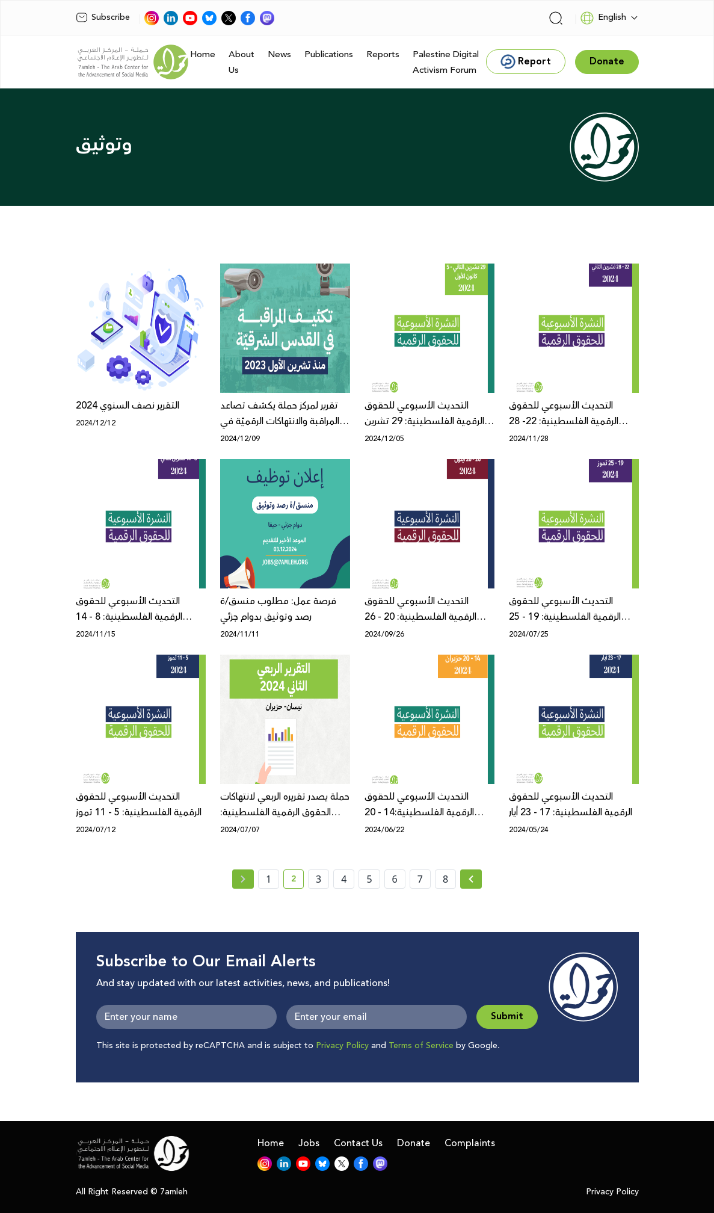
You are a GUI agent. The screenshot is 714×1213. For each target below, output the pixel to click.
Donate (413, 1143)
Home (202, 54)
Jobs (308, 1143)
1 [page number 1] (268, 879)
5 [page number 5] (369, 879)
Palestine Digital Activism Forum (446, 62)
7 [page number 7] (420, 879)
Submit (507, 1016)
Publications (328, 54)
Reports (382, 54)
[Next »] (471, 879)
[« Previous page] (243, 879)
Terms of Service (421, 1045)
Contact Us (358, 1143)
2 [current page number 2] (297, 880)
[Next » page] (471, 879)
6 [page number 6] (395, 879)
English (603, 18)
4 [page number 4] (343, 879)
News (279, 54)
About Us (241, 62)
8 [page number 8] (445, 879)
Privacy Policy (342, 1045)
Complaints (470, 1143)
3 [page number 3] (318, 879)
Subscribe (103, 17)
